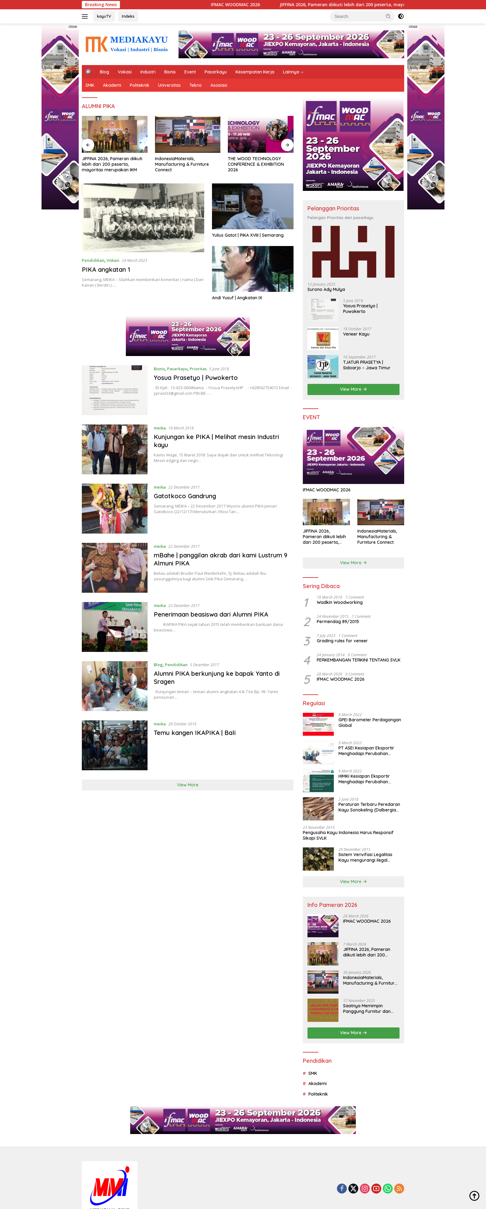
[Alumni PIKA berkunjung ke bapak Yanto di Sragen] (115, 686)
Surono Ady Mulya (326, 289)
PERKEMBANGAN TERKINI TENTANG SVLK (358, 660)
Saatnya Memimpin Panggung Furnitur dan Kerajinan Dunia (367, 1008)
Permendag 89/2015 (338, 621)
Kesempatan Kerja (255, 72)
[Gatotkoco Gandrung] (115, 509)
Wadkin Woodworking (340, 602)
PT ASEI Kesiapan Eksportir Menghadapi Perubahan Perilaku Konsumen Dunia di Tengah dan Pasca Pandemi (367, 750)
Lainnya (291, 72)
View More (187, 785)
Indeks (128, 16)
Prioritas (198, 368)
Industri (148, 72)
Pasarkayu (216, 72)
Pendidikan (93, 260)
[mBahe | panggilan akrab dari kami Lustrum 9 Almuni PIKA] (115, 568)
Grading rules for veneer (342, 641)
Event (190, 72)
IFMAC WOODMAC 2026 (250, 4)
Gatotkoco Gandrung (185, 496)
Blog (104, 72)
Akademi (112, 85)
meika (160, 428)
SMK (90, 85)
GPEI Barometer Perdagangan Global (369, 722)
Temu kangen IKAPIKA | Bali (195, 732)
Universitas (169, 85)
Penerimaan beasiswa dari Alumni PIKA (211, 614)
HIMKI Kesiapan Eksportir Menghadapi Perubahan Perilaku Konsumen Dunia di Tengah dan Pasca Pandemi (367, 779)
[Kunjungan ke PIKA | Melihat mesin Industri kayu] (115, 449)
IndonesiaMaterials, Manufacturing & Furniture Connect (182, 164)
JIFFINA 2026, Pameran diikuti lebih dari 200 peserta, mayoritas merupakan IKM (381, 4)
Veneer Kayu (356, 334)
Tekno (195, 85)
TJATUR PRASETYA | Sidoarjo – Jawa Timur (367, 365)
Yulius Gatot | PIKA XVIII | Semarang (248, 235)
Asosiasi (218, 85)
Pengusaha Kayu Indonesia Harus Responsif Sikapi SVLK (348, 835)
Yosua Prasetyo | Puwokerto (196, 377)
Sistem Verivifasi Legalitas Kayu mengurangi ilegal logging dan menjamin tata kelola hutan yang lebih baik (367, 857)
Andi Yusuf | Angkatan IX (237, 298)
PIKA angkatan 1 (106, 269)
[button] (388, 16)
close (72, 26)
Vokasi (125, 72)
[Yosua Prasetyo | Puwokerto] (115, 390)
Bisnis (170, 72)
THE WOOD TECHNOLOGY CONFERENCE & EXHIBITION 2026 (256, 164)
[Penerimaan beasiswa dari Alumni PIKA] (115, 627)
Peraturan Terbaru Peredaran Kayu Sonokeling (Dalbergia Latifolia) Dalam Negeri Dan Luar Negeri (369, 807)
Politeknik (139, 85)
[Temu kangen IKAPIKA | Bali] (115, 745)
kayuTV (104, 16)
